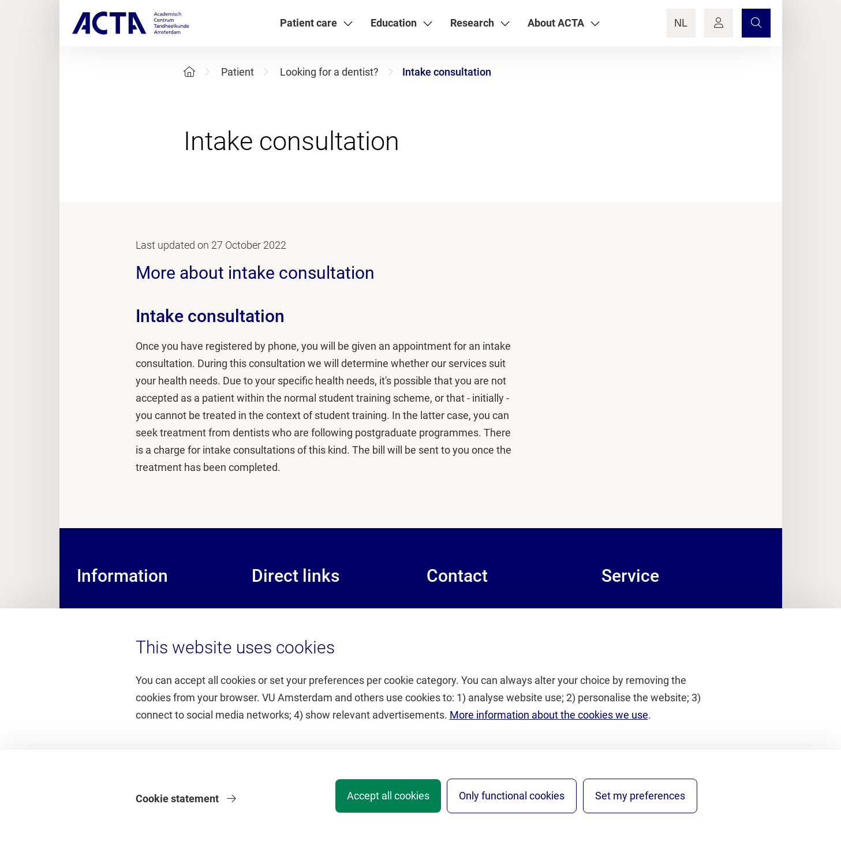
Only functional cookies (504, 801)
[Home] (189, 72)
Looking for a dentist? (329, 72)
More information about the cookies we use (549, 721)
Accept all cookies (372, 801)
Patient (237, 72)
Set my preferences (640, 801)
